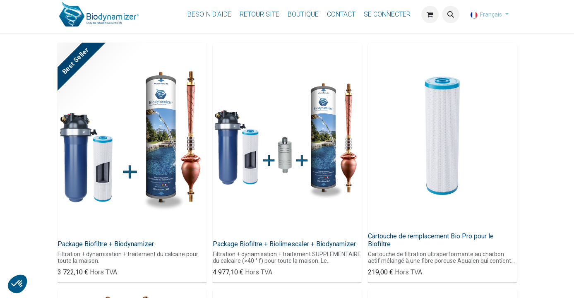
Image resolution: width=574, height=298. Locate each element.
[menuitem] (209, 15)
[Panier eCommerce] (430, 14)
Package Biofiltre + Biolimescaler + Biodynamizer (284, 244)
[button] (450, 14)
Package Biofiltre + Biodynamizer (106, 244)
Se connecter (387, 14)
